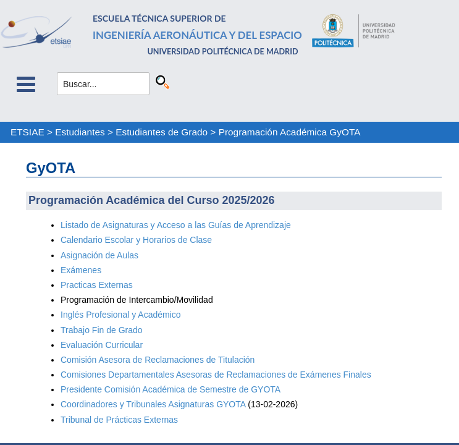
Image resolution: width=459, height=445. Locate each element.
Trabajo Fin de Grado (102, 330)
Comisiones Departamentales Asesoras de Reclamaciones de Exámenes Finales (216, 374)
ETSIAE (27, 132)
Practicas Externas (97, 285)
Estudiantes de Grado (162, 132)
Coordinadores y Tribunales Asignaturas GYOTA (153, 404)
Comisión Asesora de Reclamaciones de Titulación (158, 360)
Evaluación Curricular (102, 345)
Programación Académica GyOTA (290, 132)
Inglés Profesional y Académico (121, 315)
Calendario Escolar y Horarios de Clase (136, 240)
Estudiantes (79, 132)
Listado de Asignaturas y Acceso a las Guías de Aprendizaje (176, 225)
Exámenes (81, 270)
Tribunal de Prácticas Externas (119, 420)
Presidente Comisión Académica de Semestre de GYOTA (170, 389)
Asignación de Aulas (99, 255)
